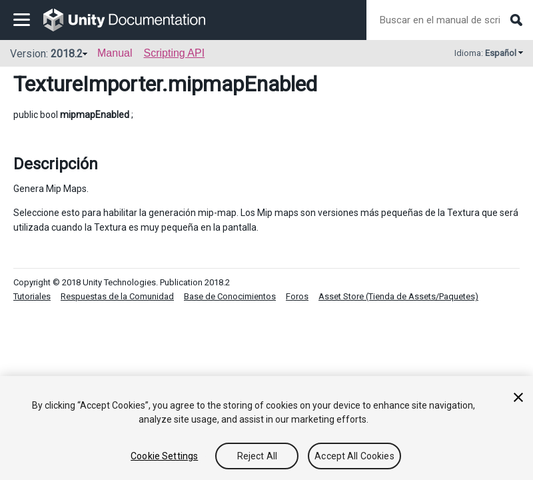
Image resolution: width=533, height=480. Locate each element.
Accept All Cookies (354, 456)
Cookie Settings (164, 456)
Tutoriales (32, 296)
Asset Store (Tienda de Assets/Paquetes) (398, 296)
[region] (266, 428)
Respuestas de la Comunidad (117, 296)
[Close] (518, 397)
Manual (114, 53)
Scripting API (174, 53)
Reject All (257, 456)
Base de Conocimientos (230, 296)
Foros (297, 296)
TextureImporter (87, 84)
